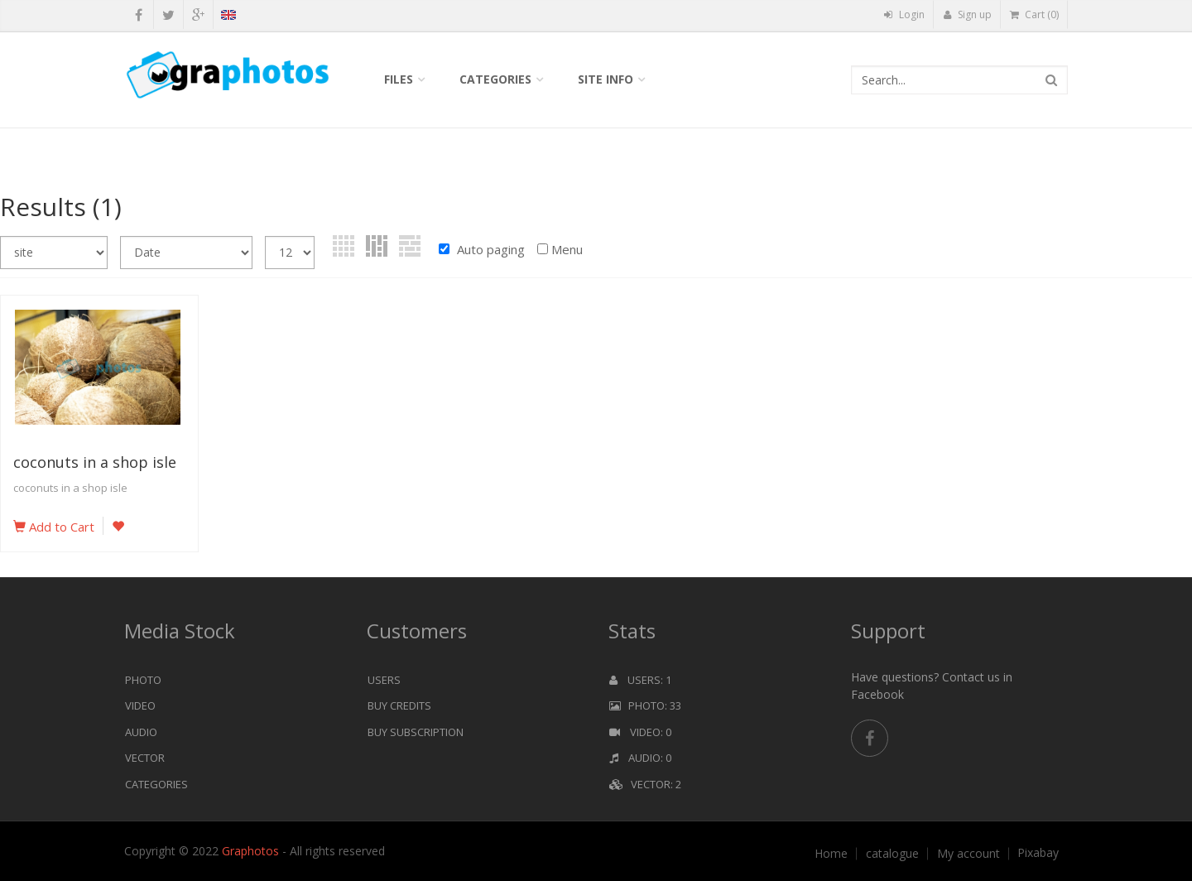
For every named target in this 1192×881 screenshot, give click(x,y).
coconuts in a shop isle (94, 462)
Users (384, 679)
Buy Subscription (416, 732)
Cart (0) (1034, 14)
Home (831, 853)
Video (140, 705)
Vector (145, 757)
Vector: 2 (645, 784)
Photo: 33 (645, 705)
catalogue (892, 853)
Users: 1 (640, 679)
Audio (141, 732)
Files (398, 79)
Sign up (967, 14)
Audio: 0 (640, 757)
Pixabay (1038, 853)
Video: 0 (640, 732)
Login (904, 14)
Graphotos (252, 851)
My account (968, 853)
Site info (605, 79)
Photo (143, 679)
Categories (495, 79)
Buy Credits (399, 705)
